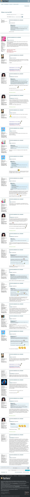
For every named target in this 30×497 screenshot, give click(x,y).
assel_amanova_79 (3, 370)
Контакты (15, 475)
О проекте (2, 475)
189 (4, 43)
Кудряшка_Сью (12, 76)
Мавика (11, 318)
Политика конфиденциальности (5, 490)
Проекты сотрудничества (22, 475)
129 (4, 78)
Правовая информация (9, 475)
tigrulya (12, 145)
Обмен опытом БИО (15, 4)
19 (4, 270)
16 (4, 371)
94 (4, 386)
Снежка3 (11, 272)
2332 (4, 319)
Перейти (9, 470)
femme (11, 274)
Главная (2, 4)
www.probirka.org (15, 483)
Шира (1, 144)
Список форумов (6, 4)
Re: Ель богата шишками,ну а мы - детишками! (14, 37)
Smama (2, 113)
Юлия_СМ (2, 385)
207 (4, 204)
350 (4, 250)
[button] (12, 16)
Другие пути (10, 4)
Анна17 (2, 177)
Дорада (2, 41)
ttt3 (1, 19)
